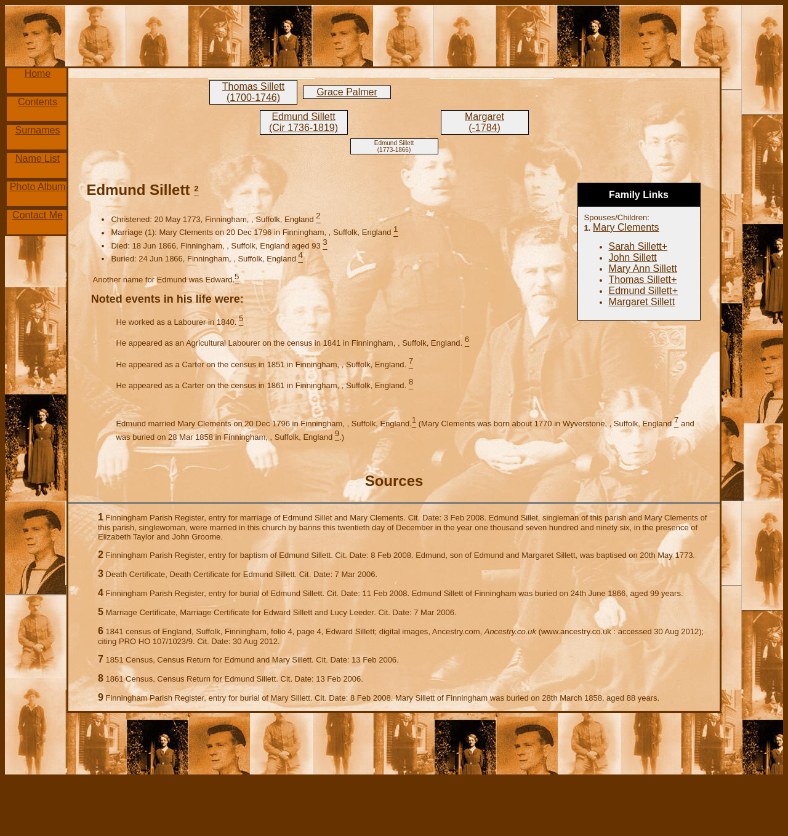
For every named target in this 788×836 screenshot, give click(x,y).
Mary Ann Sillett (643, 268)
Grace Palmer (346, 92)
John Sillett (633, 257)
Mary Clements (626, 227)
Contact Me (37, 215)
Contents (37, 102)
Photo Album (38, 186)
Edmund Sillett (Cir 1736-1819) (303, 122)
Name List (37, 158)
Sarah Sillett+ (638, 246)
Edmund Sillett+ (643, 290)
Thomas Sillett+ (643, 279)
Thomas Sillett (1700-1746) (253, 92)
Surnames (37, 130)
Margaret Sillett (642, 302)
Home (38, 73)
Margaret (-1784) (484, 122)
